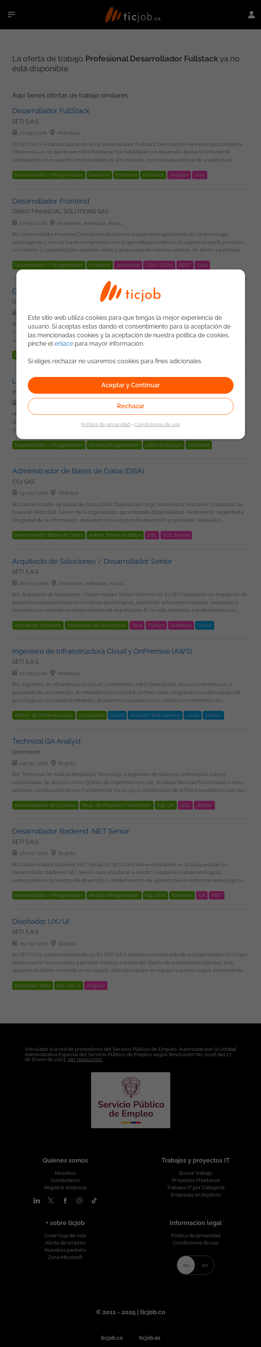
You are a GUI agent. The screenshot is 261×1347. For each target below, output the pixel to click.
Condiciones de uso (157, 424)
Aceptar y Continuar (130, 385)
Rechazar (130, 406)
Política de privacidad (105, 424)
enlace (63, 343)
